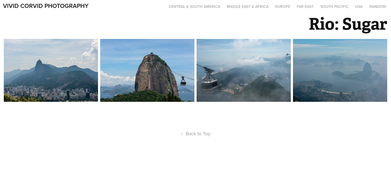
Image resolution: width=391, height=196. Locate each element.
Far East (305, 6)
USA (358, 6)
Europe (282, 6)
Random (377, 6)
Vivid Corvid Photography (46, 5)
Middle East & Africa (248, 6)
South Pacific (334, 6)
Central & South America (194, 6)
